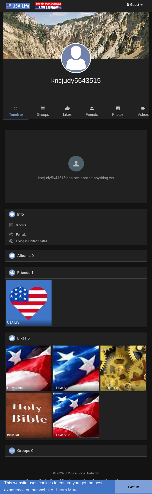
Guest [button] (135, 5)
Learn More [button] (67, 490)
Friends (24, 273)
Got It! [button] (133, 487)
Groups (23, 451)
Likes (22, 338)
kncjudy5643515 (76, 80)
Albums (24, 256)
